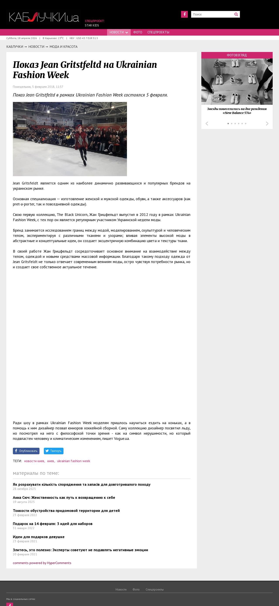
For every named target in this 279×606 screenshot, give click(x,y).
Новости (119, 32)
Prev (207, 123)
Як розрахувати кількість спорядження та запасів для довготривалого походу (82, 484)
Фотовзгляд (237, 55)
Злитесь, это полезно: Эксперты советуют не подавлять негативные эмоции (80, 549)
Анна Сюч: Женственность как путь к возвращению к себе (64, 497)
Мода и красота (63, 46)
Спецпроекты (158, 32)
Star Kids (92, 25)
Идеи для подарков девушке (39, 536)
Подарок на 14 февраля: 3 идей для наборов (52, 523)
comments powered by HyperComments (42, 563)
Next (267, 123)
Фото (137, 32)
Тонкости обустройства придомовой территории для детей (66, 510)
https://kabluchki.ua (43, 17)
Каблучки (14, 46)
